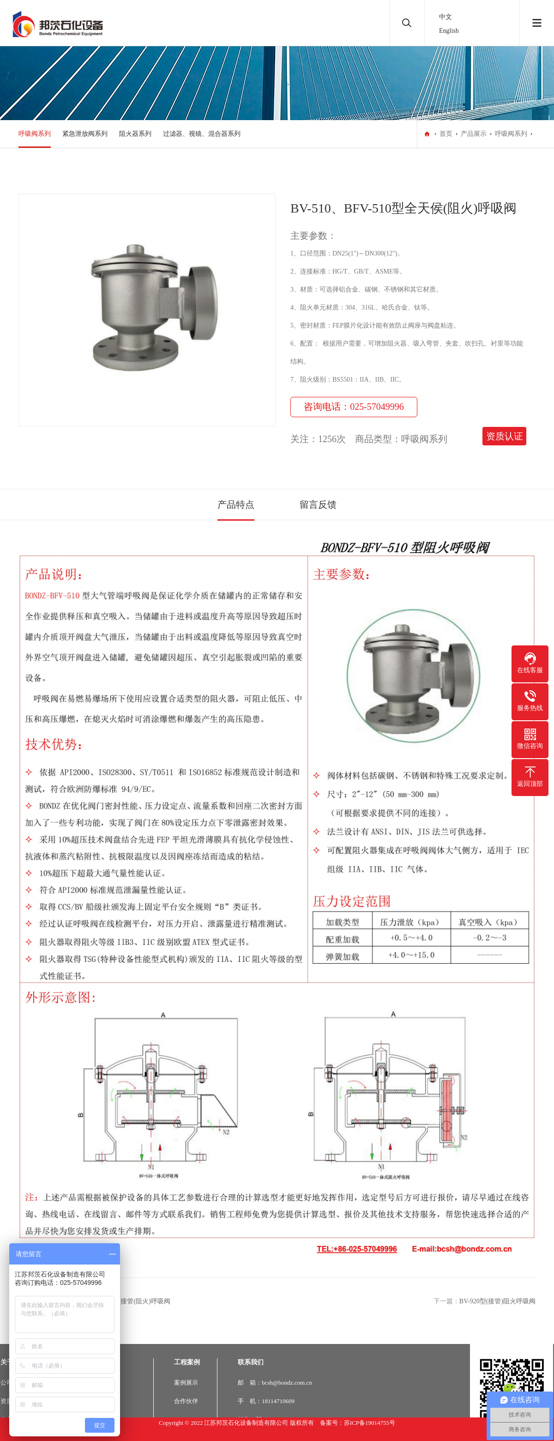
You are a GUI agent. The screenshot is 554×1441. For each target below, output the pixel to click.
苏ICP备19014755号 (369, 1422)
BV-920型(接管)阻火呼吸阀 (497, 1301)
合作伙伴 (186, 1401)
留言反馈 (318, 504)
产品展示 (474, 133)
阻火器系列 (135, 133)
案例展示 (186, 1382)
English (449, 30)
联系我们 (251, 1362)
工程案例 (187, 1362)
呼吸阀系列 (34, 133)
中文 (445, 16)
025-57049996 (377, 406)
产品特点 (235, 504)
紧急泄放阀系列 (85, 133)
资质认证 (504, 436)
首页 (446, 133)
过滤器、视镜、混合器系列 (202, 133)
